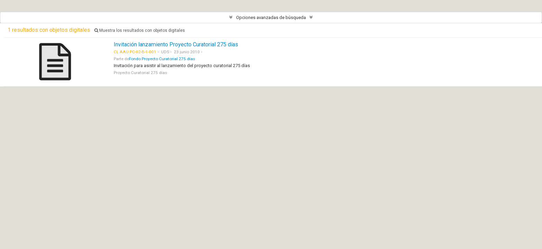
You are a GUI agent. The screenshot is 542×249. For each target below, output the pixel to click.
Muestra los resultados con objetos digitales (139, 30)
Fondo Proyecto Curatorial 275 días (162, 58)
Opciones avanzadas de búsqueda (271, 17)
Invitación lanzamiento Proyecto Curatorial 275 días (176, 44)
